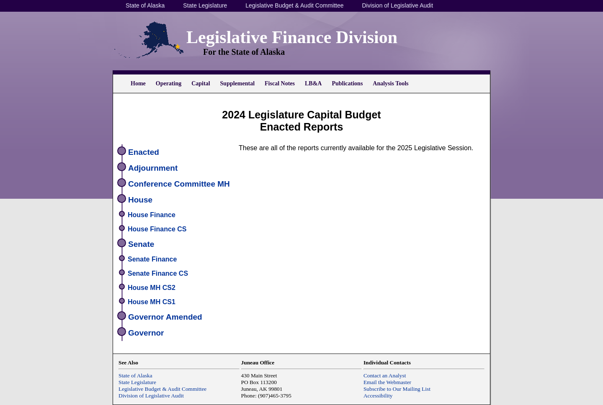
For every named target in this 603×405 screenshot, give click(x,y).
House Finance (151, 214)
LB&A (313, 83)
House (140, 199)
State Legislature (205, 5)
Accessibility (378, 395)
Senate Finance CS (158, 273)
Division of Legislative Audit (397, 5)
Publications (347, 83)
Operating (168, 83)
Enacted (143, 152)
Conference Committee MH (179, 183)
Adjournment (153, 168)
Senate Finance (152, 259)
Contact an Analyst (384, 375)
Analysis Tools (390, 83)
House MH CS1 (151, 301)
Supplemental (237, 83)
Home (138, 83)
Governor (146, 332)
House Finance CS (157, 229)
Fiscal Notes (280, 83)
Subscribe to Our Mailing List (396, 389)
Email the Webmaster (387, 382)
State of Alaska (145, 5)
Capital (200, 83)
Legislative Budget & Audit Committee (294, 5)
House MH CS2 (151, 287)
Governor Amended (165, 317)
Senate (141, 244)
